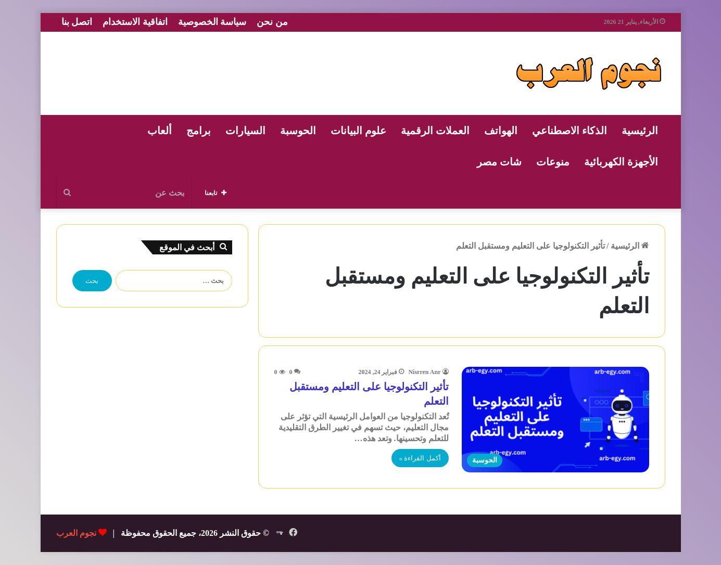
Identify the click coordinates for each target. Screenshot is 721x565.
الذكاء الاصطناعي (569, 130)
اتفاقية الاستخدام (135, 22)
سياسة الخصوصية (212, 22)
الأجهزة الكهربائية (621, 162)
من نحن (272, 22)
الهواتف (500, 130)
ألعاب (159, 130)
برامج (198, 130)
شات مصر (499, 162)
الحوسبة (298, 130)
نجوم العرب (76, 533)
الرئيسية (640, 130)
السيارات (245, 130)
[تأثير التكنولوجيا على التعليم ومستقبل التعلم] (555, 419)
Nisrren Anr (424, 372)
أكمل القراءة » (420, 458)
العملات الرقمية (435, 130)
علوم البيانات (358, 130)
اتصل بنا (77, 22)
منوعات (553, 162)
